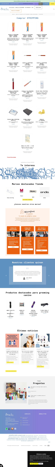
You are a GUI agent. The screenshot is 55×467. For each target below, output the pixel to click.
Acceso (52, 3)
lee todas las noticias (11, 386)
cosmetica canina (12, 453)
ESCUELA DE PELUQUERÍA (15, 10)
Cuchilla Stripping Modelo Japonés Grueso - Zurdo (13, 67)
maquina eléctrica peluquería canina (25, 458)
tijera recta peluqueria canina (20, 459)
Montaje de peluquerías (19, 7)
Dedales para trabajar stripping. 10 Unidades (41, 130)
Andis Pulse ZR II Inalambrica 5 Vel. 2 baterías (10, 327)
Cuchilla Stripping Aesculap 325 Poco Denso (13, 97)
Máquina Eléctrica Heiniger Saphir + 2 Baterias (33, 327)
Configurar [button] (40, 463)
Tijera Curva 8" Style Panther (44, 325)
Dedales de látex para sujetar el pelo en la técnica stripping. (27, 159)
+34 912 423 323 (5, 3)
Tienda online (38, 7)
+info (13, 260)
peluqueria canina (21, 453)
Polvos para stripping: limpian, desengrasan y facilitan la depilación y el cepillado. (42, 100)
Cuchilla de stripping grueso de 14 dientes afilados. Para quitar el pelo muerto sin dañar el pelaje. (27, 40)
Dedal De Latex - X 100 (28, 156)
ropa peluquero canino (12, 456)
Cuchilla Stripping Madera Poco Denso (27, 67)
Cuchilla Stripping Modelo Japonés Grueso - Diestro (27, 36)
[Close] (54, 1)
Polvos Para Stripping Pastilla (13, 128)
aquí (47, 461)
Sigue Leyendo (25, 378)
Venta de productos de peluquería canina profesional (27, 14)
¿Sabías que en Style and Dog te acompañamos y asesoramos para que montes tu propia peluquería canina (42, 368)
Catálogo (45, 3)
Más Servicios (28, 7)
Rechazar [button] (36, 463)
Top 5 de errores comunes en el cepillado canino (27, 367)
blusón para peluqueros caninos (13, 455)
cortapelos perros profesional (14, 458)
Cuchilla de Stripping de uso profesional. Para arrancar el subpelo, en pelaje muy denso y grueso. (42, 71)
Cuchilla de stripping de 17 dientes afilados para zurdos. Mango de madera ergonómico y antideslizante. (27, 102)
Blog (32, 7)
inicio (13, 14)
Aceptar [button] (32, 463)
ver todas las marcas (27, 212)
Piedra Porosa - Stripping (27, 127)
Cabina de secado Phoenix (22, 325)
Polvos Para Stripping (41, 96)
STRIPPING (41, 14)
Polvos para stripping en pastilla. (13, 131)
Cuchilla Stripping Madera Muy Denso (42, 67)
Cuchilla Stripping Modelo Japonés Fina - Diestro (13, 36)
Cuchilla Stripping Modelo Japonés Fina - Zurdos (41, 39)
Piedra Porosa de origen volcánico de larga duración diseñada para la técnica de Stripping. (27, 131)
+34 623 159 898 (14, 3)
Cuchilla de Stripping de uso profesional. (27, 70)
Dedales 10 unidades (41, 127)
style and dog (11, 7)
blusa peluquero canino (22, 456)
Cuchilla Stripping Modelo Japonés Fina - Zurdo (42, 36)
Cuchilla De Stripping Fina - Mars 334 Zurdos (27, 97)
